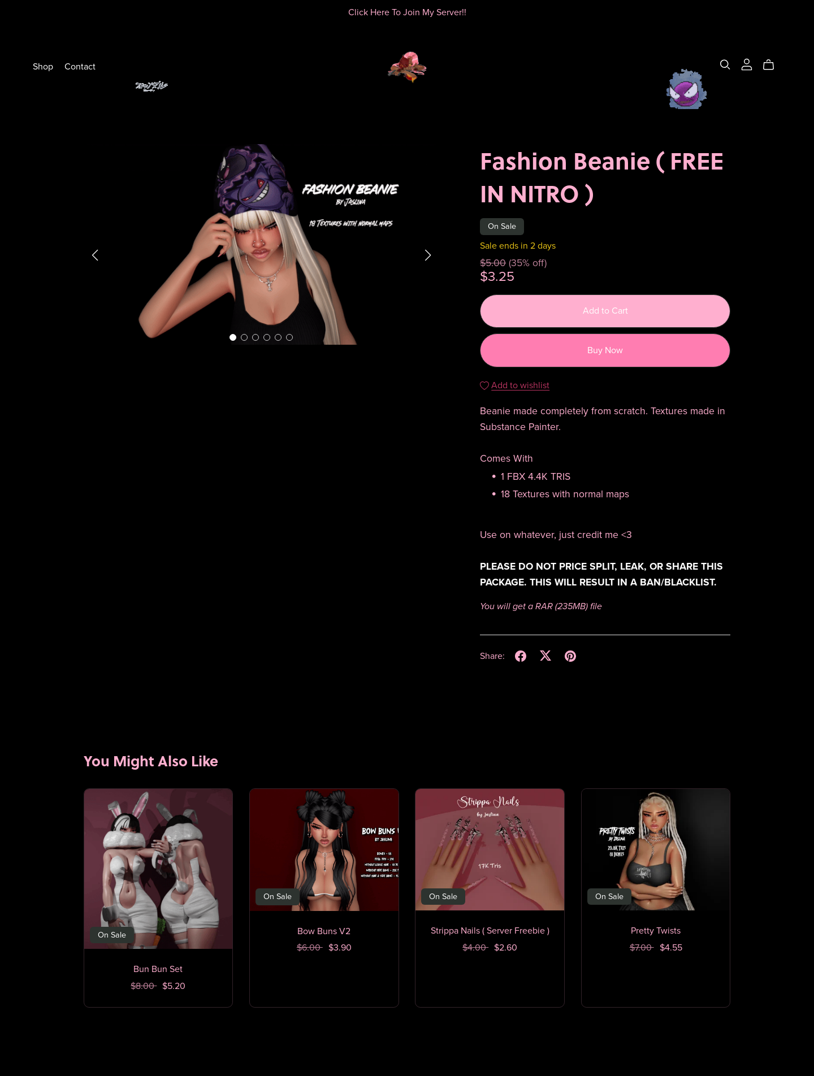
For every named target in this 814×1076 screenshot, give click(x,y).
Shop (43, 66)
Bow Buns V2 (323, 931)
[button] (95, 255)
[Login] (747, 64)
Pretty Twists (656, 930)
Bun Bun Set (158, 969)
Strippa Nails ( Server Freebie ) (490, 930)
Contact (80, 66)
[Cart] (773, 65)
